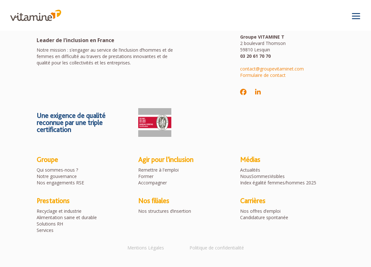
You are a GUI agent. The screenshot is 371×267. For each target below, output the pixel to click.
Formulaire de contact (263, 75)
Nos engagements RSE (60, 183)
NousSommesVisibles (262, 176)
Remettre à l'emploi (158, 170)
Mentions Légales (145, 248)
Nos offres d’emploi (260, 211)
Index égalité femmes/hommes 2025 (278, 183)
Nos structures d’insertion (164, 211)
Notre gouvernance (57, 176)
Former (145, 176)
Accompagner (152, 183)
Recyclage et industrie (59, 211)
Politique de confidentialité (216, 248)
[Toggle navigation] (356, 16)
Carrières (252, 201)
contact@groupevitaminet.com (272, 69)
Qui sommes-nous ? (57, 170)
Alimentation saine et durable (67, 217)
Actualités (250, 170)
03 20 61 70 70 (255, 56)
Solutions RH (50, 224)
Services (45, 230)
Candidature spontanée (264, 217)
